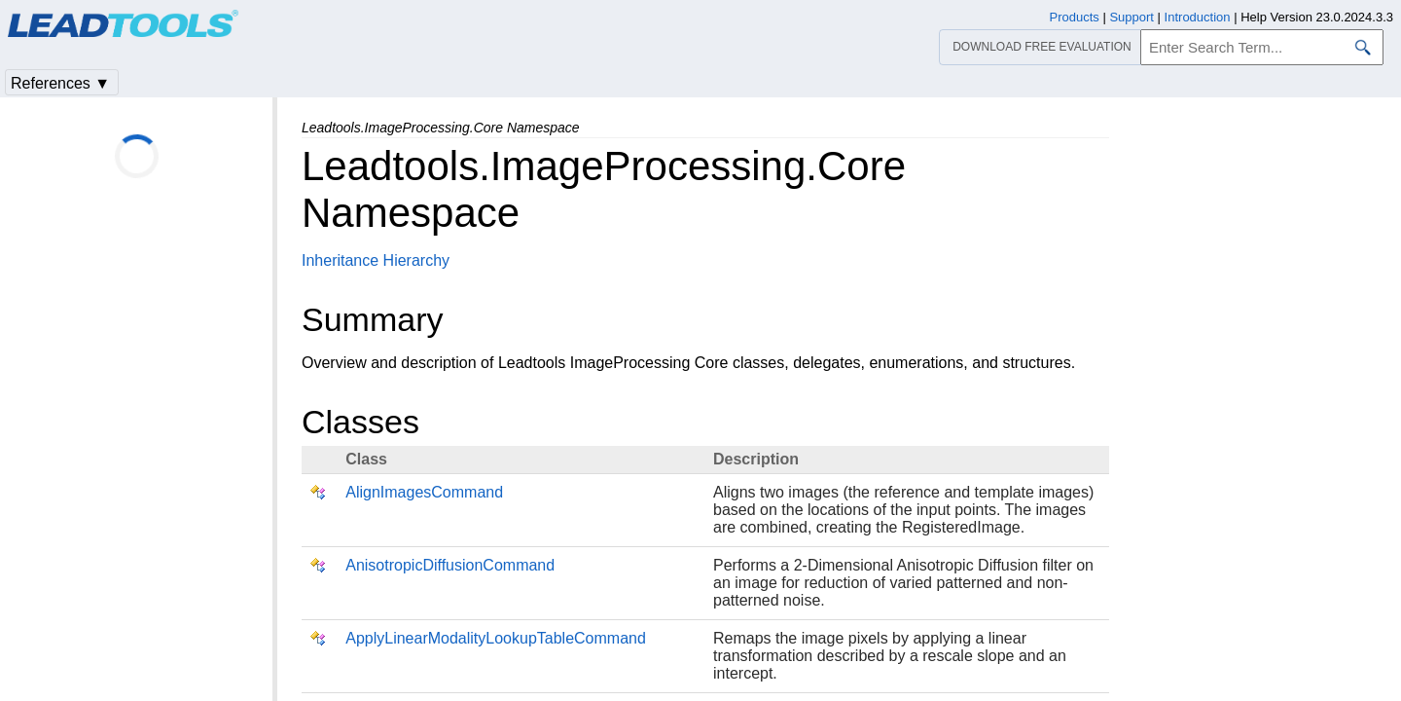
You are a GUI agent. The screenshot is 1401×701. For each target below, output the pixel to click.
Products (1074, 17)
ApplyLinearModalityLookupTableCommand (495, 638)
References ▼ (60, 83)
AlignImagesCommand (424, 492)
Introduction (1198, 17)
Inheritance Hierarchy (375, 260)
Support (1131, 17)
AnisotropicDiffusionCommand (450, 565)
